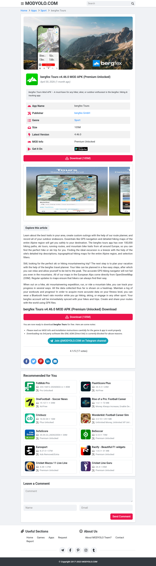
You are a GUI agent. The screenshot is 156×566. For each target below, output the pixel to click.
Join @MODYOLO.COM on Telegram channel (78, 341)
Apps (51, 537)
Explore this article (36, 227)
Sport (77, 120)
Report (30, 541)
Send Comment (121, 516)
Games (41, 537)
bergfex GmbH (82, 113)
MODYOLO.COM (41, 3)
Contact (119, 537)
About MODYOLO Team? (98, 537)
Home (30, 537)
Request (62, 537)
